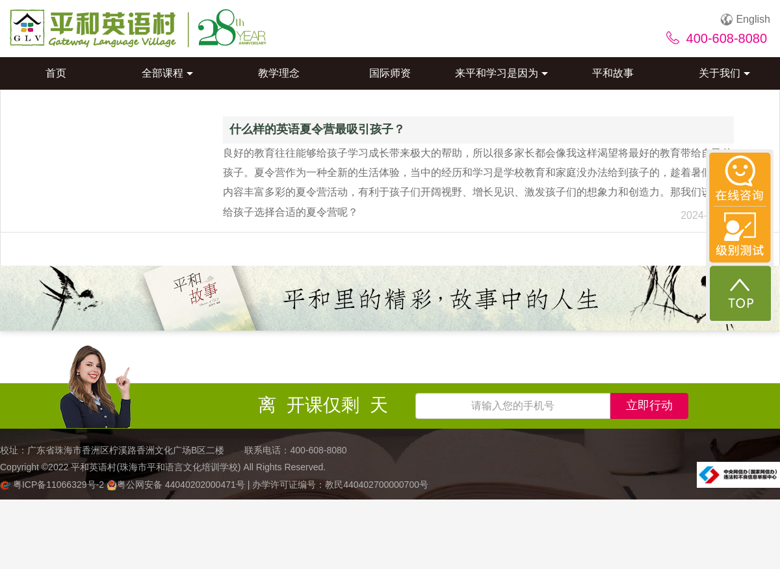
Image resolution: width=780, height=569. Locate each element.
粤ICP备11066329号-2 (53, 484)
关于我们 (724, 73)
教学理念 (279, 73)
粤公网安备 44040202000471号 (177, 484)
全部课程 (167, 73)
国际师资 (390, 73)
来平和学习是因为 (501, 73)
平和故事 (613, 73)
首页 (56, 73)
